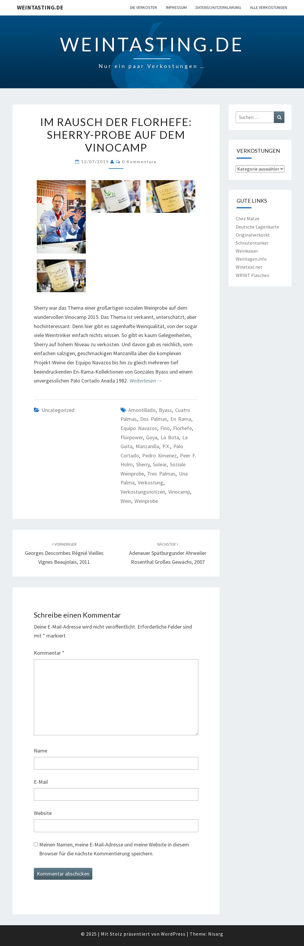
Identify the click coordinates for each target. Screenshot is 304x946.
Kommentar (49, 652)
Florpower (132, 437)
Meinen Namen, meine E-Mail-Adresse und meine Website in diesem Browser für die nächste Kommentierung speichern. (114, 849)
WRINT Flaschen (252, 275)
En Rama (180, 418)
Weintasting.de (40, 7)
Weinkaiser (247, 251)
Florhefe (182, 428)
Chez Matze (247, 218)
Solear (160, 464)
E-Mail (41, 781)
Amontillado (142, 410)
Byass (165, 410)
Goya (151, 437)
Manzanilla (147, 446)
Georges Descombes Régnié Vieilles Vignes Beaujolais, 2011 (64, 553)
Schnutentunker (252, 243)
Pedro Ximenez (159, 455)
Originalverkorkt (253, 235)
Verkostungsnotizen (143, 491)
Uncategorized (58, 410)
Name (40, 750)
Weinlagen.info (251, 259)
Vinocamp (179, 491)
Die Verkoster (143, 7)
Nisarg (215, 934)
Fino (165, 428)
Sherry (143, 464)
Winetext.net (249, 267)
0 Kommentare (139, 161)
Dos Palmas (153, 418)
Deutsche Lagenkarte (257, 227)
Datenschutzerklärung (218, 7)
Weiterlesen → (145, 380)
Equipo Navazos (139, 428)
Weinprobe (146, 501)
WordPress (173, 934)
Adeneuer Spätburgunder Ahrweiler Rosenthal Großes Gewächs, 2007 (167, 553)
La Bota (170, 437)
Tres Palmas (161, 473)
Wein (126, 501)
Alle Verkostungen (268, 7)
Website (43, 813)
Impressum (176, 7)
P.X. (166, 446)
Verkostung (150, 482)
